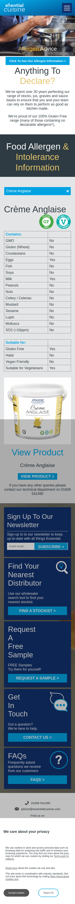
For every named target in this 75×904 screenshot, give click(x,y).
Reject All (48, 892)
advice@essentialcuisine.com (37, 809)
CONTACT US (37, 737)
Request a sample (37, 678)
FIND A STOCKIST (37, 611)
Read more (11, 868)
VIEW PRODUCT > (37, 476)
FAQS (37, 779)
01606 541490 (37, 803)
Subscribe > (51, 547)
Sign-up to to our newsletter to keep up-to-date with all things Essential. (35, 536)
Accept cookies (16, 892)
